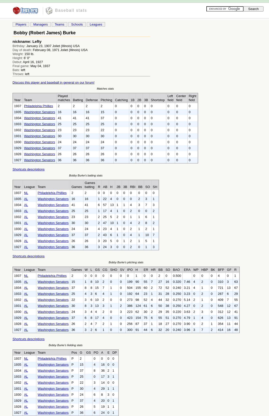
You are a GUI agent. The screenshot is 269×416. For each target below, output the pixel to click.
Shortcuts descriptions (29, 169)
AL (26, 199)
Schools (77, 24)
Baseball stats (71, 10)
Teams (59, 24)
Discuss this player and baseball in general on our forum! (53, 82)
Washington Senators (39, 112)
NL (26, 193)
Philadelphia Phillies (38, 106)
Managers (40, 24)
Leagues (96, 24)
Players (21, 24)
